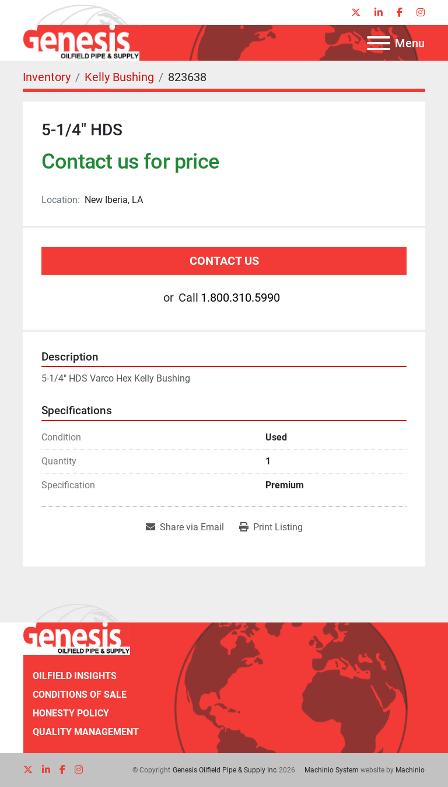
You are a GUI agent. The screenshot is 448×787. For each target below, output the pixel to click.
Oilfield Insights (75, 675)
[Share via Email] (185, 527)
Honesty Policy (71, 713)
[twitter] (355, 13)
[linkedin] (378, 13)
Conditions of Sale (80, 694)
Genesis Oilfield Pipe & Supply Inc (224, 770)
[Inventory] (47, 77)
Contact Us (224, 261)
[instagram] (420, 13)
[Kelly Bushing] (119, 77)
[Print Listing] (271, 527)
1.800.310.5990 (240, 298)
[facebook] (399, 13)
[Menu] (378, 43)
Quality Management (86, 731)
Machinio (410, 770)
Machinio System (331, 770)
